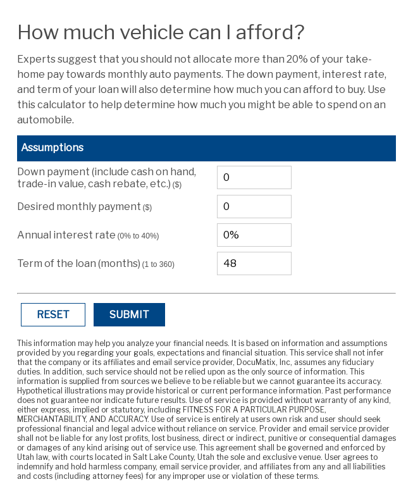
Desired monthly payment (84, 207)
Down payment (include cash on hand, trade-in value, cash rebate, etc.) (106, 178)
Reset (53, 315)
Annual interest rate (88, 235)
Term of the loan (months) (96, 263)
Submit (129, 315)
